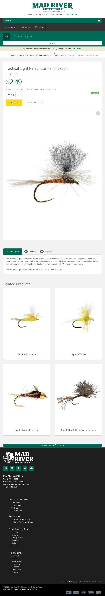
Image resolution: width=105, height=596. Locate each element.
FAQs (13, 543)
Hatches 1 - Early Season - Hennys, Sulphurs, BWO (45, 55)
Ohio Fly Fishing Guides (20, 519)
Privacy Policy (17, 537)
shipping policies (75, 581)
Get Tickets (76, 49)
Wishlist (14, 508)
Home (52, 53)
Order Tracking (17, 505)
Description (12, 251)
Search (53, 43)
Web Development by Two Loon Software (20, 589)
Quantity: (10, 94)
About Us (15, 556)
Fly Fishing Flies (16, 55)
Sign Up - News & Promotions (52, 445)
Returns (14, 535)
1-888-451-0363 (70, 14)
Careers (14, 572)
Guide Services (17, 561)
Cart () (13, 27)
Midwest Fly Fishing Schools (22, 522)
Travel (13, 558)
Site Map (15, 545)
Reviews (30, 251)
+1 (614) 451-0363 (10, 487)
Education (15, 564)
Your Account (16, 510)
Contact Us (15, 502)
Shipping (46, 251)
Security (14, 540)
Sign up (41, 27)
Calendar (15, 566)
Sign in (27, 27)
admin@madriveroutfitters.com (16, 484)
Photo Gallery (17, 569)
